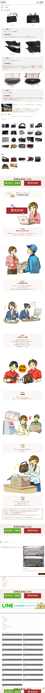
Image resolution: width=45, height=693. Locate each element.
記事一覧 (41, 573)
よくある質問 (4, 583)
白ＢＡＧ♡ (26, 568)
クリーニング (5, 637)
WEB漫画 (4, 577)
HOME (2, 5)
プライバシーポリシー (6, 627)
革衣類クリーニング (5, 579)
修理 (3, 636)
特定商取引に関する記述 (7, 626)
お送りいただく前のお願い (22, 289)
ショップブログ (5, 581)
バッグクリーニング (5, 546)
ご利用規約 (4, 621)
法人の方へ (4, 629)
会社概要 (4, 624)
